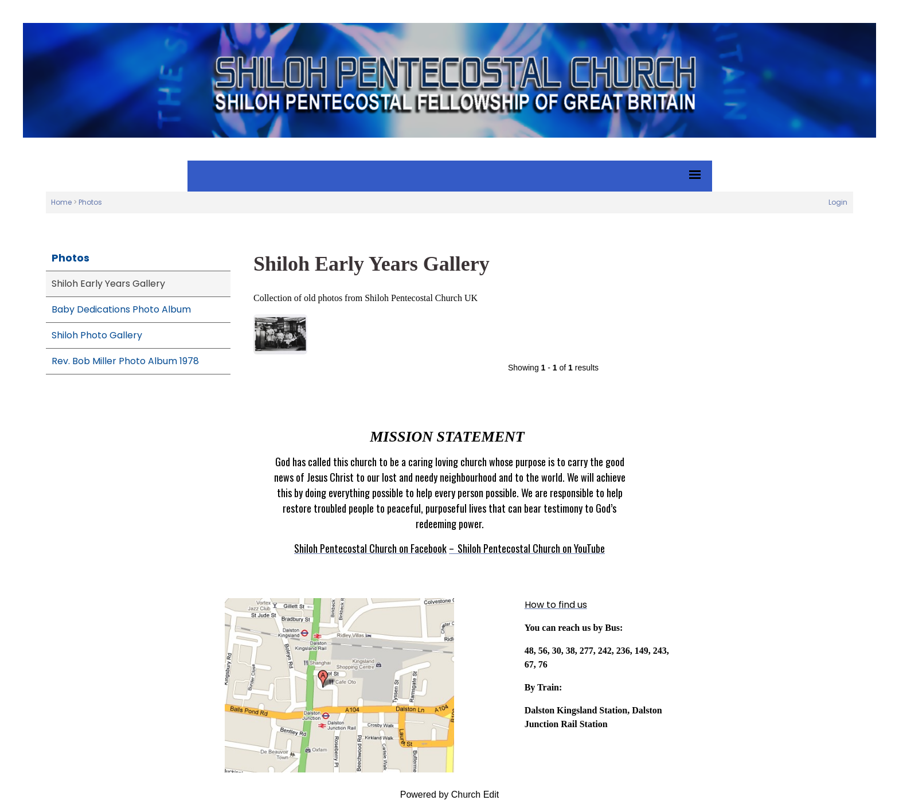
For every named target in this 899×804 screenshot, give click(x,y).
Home (61, 202)
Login (837, 202)
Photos (90, 202)
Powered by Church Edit (449, 794)
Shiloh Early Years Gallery (108, 283)
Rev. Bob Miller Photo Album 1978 (125, 361)
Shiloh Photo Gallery (97, 335)
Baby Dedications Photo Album (121, 309)
